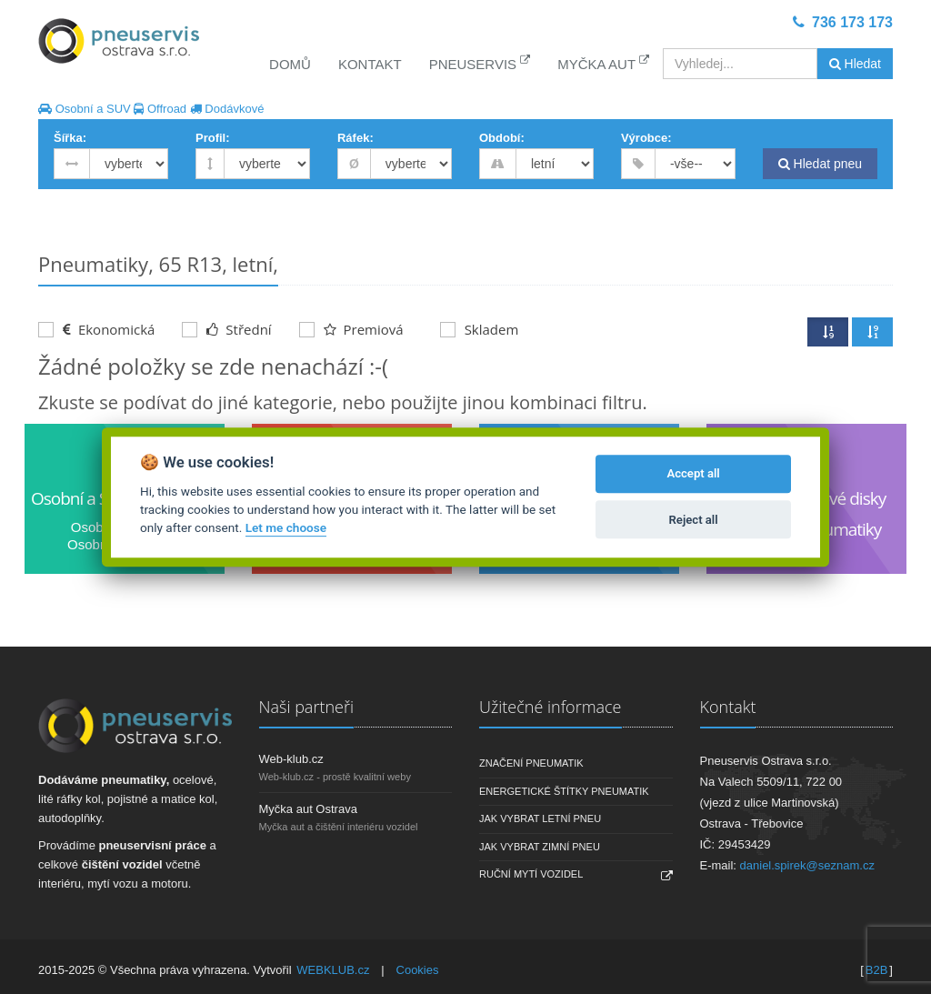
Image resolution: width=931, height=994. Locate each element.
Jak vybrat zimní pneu (539, 846)
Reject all (693, 520)
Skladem (479, 329)
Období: (502, 138)
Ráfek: (355, 138)
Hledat (855, 63)
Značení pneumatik (531, 763)
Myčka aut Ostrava (308, 809)
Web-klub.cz (291, 759)
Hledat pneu (820, 163)
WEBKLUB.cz (332, 970)
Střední (226, 329)
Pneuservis (480, 63)
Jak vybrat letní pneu (540, 818)
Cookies (417, 970)
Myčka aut (603, 63)
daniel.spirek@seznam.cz (807, 865)
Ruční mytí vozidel (531, 873)
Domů (290, 64)
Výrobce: (646, 138)
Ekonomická (96, 329)
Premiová (351, 329)
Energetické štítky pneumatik (564, 791)
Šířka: (70, 138)
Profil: (212, 138)
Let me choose (285, 528)
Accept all (692, 474)
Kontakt (370, 64)
